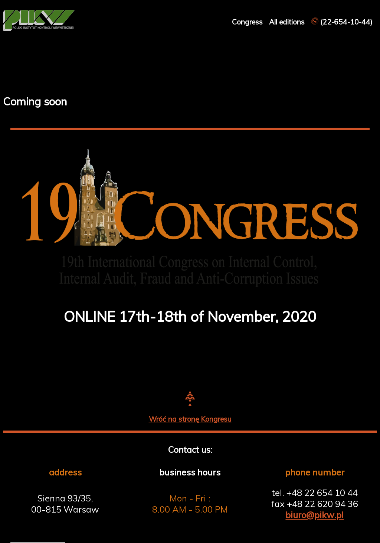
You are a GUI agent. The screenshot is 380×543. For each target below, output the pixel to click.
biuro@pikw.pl (314, 514)
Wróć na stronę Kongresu (190, 419)
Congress (248, 21)
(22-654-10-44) (342, 21)
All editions (288, 21)
